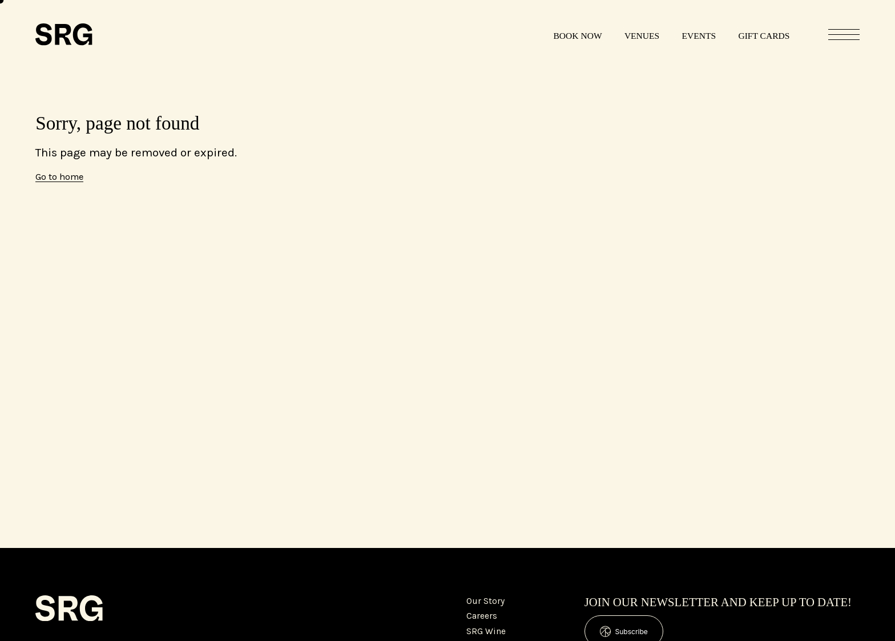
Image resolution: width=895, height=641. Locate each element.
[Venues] (641, 34)
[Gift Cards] (764, 34)
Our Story (485, 601)
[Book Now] (578, 34)
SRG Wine (486, 631)
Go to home (59, 176)
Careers (481, 616)
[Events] (698, 34)
